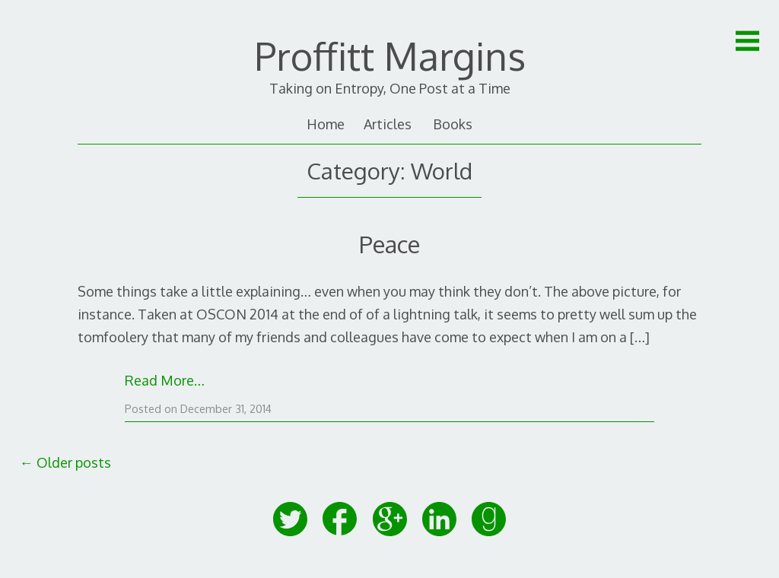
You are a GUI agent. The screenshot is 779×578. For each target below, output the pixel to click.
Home (326, 124)
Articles (388, 124)
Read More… (165, 380)
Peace (389, 244)
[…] (640, 337)
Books (452, 124)
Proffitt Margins (390, 55)
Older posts (65, 462)
